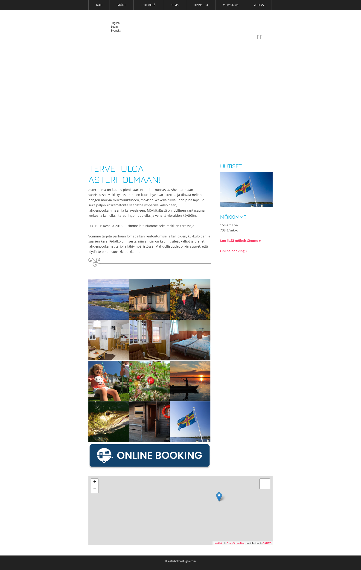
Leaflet (218, 543)
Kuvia (175, 5)
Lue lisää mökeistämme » (240, 240)
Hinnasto (201, 5)
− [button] (94, 489)
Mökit (121, 5)
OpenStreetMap (236, 543)
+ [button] (94, 482)
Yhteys (259, 5)
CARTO (266, 543)
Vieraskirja (231, 5)
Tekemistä (148, 5)
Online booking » (233, 251)
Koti (99, 5)
